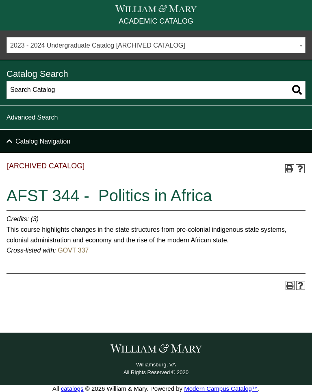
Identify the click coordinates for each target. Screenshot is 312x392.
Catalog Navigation (42, 141)
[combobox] (156, 45)
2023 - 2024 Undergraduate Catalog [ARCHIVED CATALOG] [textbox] (97, 45)
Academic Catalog (156, 21)
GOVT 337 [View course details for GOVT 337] (73, 250)
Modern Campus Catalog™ (221, 388)
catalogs (72, 388)
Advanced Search (32, 117)
